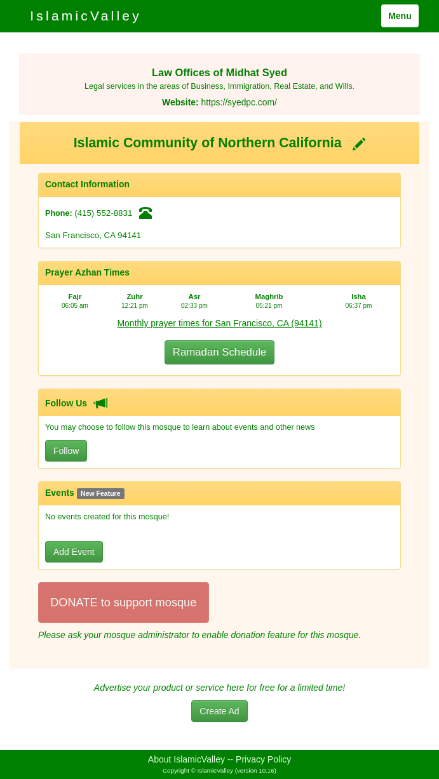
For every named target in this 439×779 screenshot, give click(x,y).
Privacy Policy (263, 759)
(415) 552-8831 (103, 213)
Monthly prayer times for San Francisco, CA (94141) (219, 323)
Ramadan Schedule (219, 352)
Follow (66, 451)
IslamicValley (86, 15)
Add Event (74, 552)
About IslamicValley (186, 759)
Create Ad (219, 711)
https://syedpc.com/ (238, 102)
